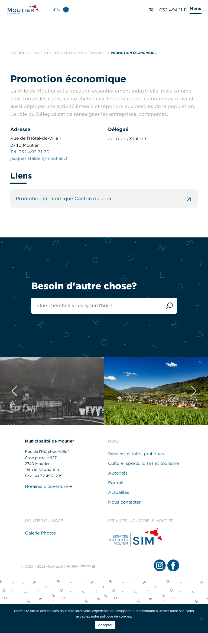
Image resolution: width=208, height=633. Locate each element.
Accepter (105, 625)
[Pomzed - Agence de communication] (88, 566)
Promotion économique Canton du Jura (104, 198)
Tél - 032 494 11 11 (168, 9)
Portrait (116, 482)
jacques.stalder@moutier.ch (39, 158)
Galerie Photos (40, 533)
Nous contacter (124, 502)
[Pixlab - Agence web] (72, 566)
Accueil (17, 53)
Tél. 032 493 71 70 (29, 151)
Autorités (118, 473)
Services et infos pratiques (56, 53)
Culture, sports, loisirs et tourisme (143, 463)
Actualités (118, 492)
